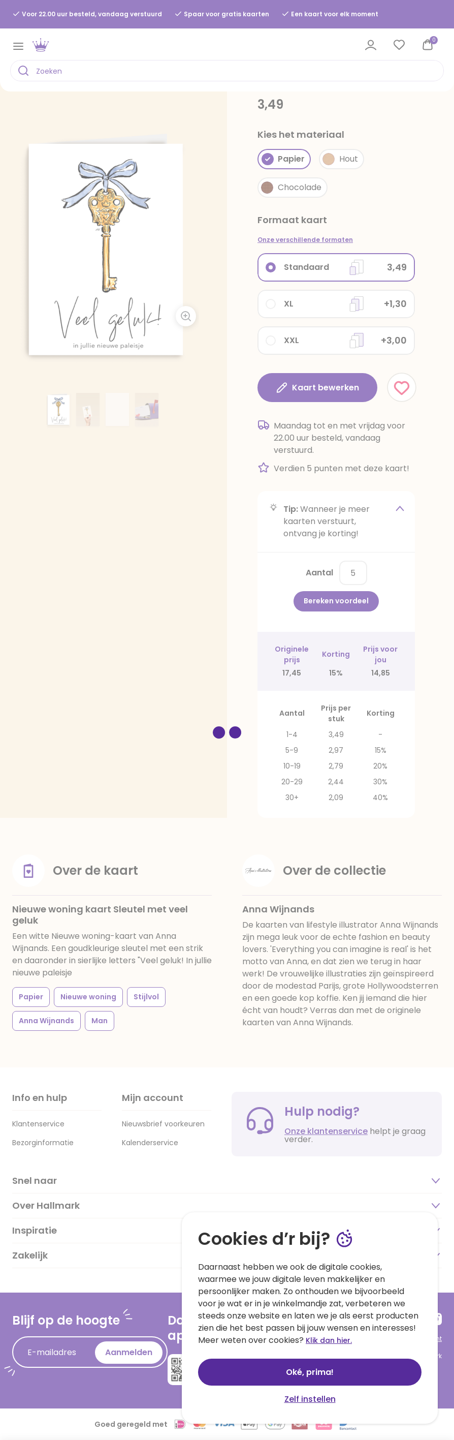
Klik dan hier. (329, 1340)
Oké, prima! (310, 1372)
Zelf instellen (310, 1399)
